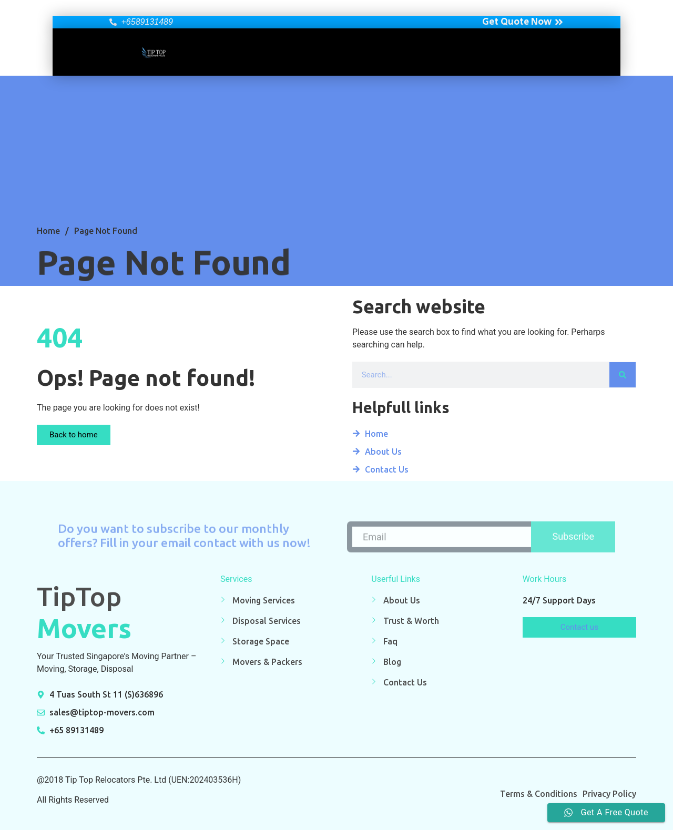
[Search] (622, 374)
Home (48, 230)
